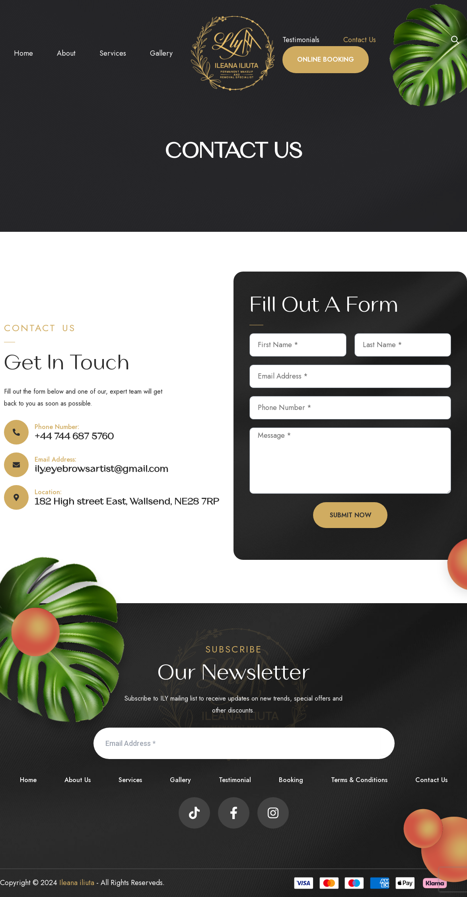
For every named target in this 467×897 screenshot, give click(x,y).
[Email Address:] (16, 464)
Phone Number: (57, 426)
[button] (454, 39)
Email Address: (55, 459)
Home (23, 53)
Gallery (161, 53)
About (66, 53)
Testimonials (300, 40)
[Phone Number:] (16, 432)
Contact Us (359, 40)
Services (112, 53)
